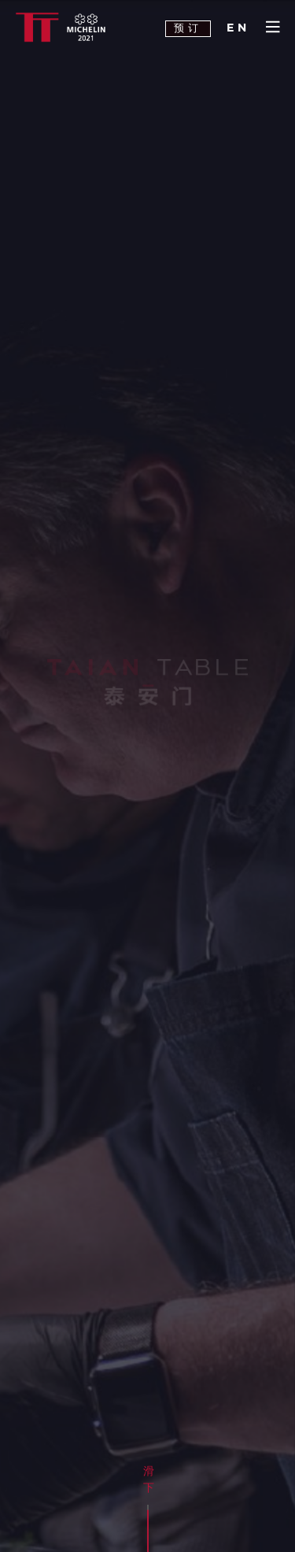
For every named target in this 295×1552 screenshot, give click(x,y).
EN (238, 28)
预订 (188, 29)
